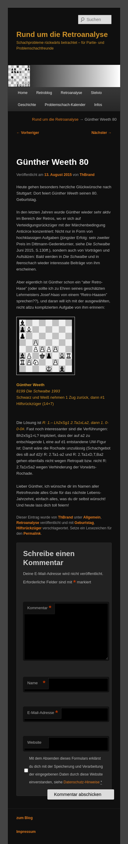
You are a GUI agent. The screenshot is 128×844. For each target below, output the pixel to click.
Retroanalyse (71, 93)
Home (22, 93)
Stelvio (96, 93)
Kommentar (39, 608)
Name (36, 683)
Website (34, 742)
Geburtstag (84, 523)
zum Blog (24, 818)
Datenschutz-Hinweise (81, 782)
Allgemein (92, 517)
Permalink (32, 533)
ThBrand (87, 175)
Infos (98, 105)
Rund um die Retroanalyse (62, 34)
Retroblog (44, 93)
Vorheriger (27, 133)
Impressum (26, 832)
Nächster (101, 133)
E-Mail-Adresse (42, 713)
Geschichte (27, 105)
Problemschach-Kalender (65, 105)
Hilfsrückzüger (28, 528)
